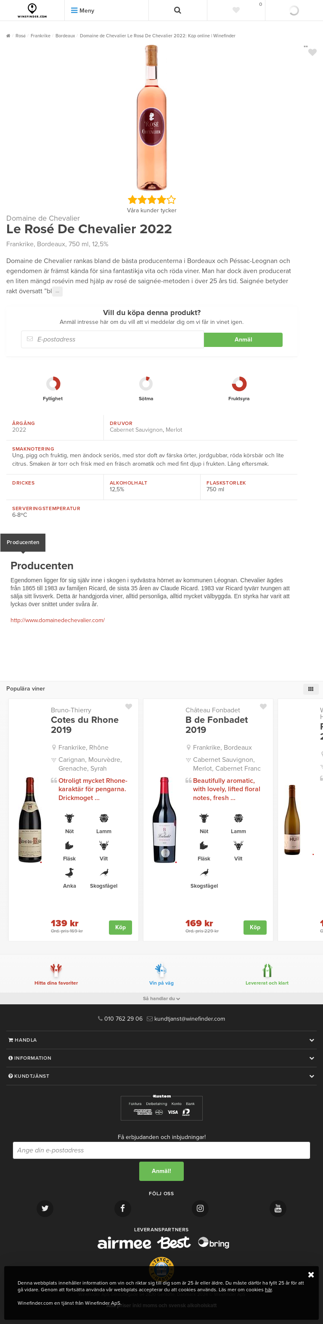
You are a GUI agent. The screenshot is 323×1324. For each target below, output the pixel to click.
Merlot (174, 429)
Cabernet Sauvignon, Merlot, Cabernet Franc (227, 764)
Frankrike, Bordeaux (222, 747)
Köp (120, 927)
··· (57, 292)
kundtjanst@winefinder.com (186, 1018)
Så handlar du (161, 998)
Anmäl (243, 339)
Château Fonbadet (212, 710)
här (268, 1290)
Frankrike (20, 244)
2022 (19, 429)
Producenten (23, 542)
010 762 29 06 (120, 1018)
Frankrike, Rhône (83, 747)
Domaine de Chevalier (43, 218)
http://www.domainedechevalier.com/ (58, 620)
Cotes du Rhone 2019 (85, 725)
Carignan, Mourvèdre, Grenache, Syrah (90, 764)
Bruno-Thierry (71, 710)
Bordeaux (51, 244)
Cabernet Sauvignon (136, 429)
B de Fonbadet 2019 (216, 725)
